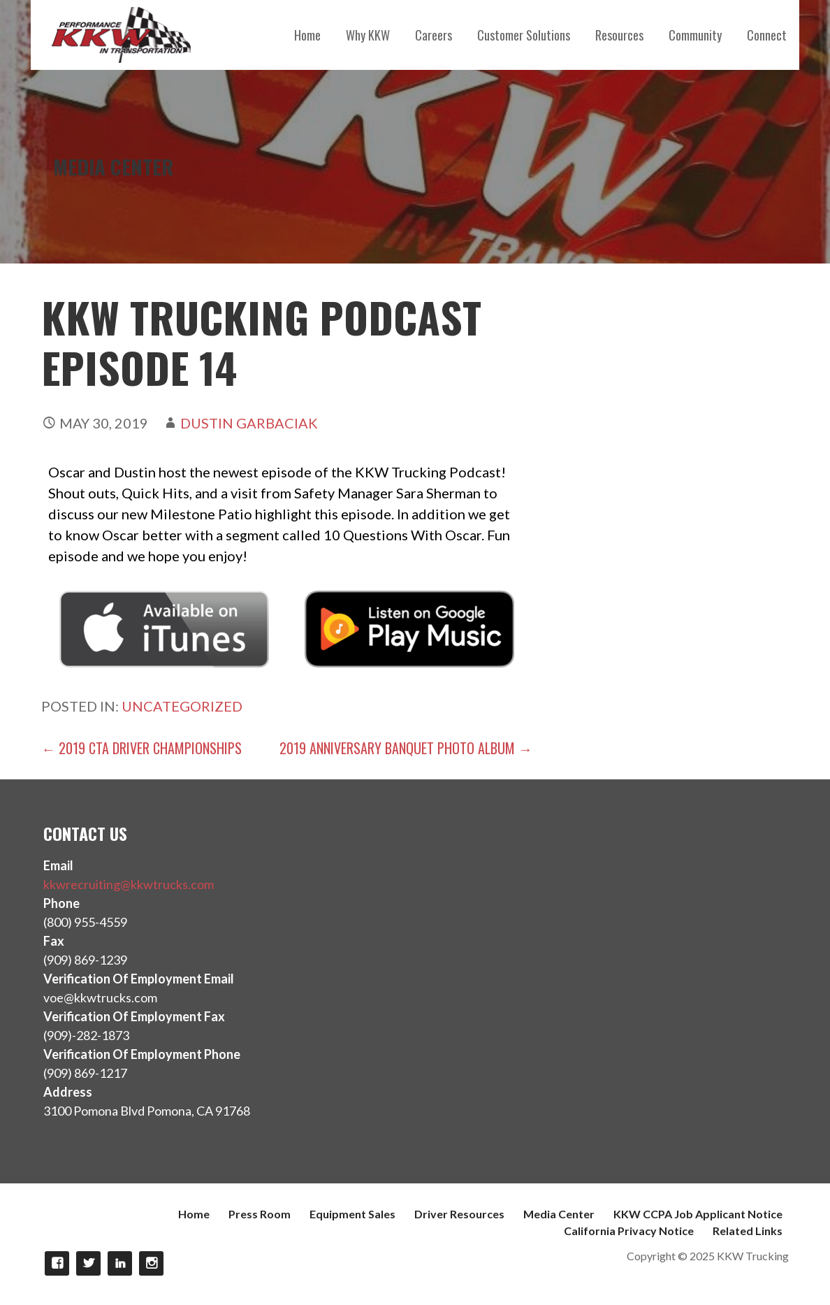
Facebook (57, 1263)
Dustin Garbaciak (249, 422)
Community (695, 35)
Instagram (151, 1263)
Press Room (259, 1213)
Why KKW (368, 35)
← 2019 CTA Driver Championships (141, 747)
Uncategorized (182, 706)
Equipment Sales (352, 1213)
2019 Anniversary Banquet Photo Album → (405, 747)
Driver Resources (459, 1213)
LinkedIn (120, 1263)
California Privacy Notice (629, 1230)
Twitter (88, 1263)
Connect (767, 35)
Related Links (747, 1230)
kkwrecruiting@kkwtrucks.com (128, 884)
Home (307, 35)
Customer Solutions (523, 35)
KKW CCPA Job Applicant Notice (697, 1213)
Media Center (559, 1213)
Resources (619, 35)
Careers (433, 35)
